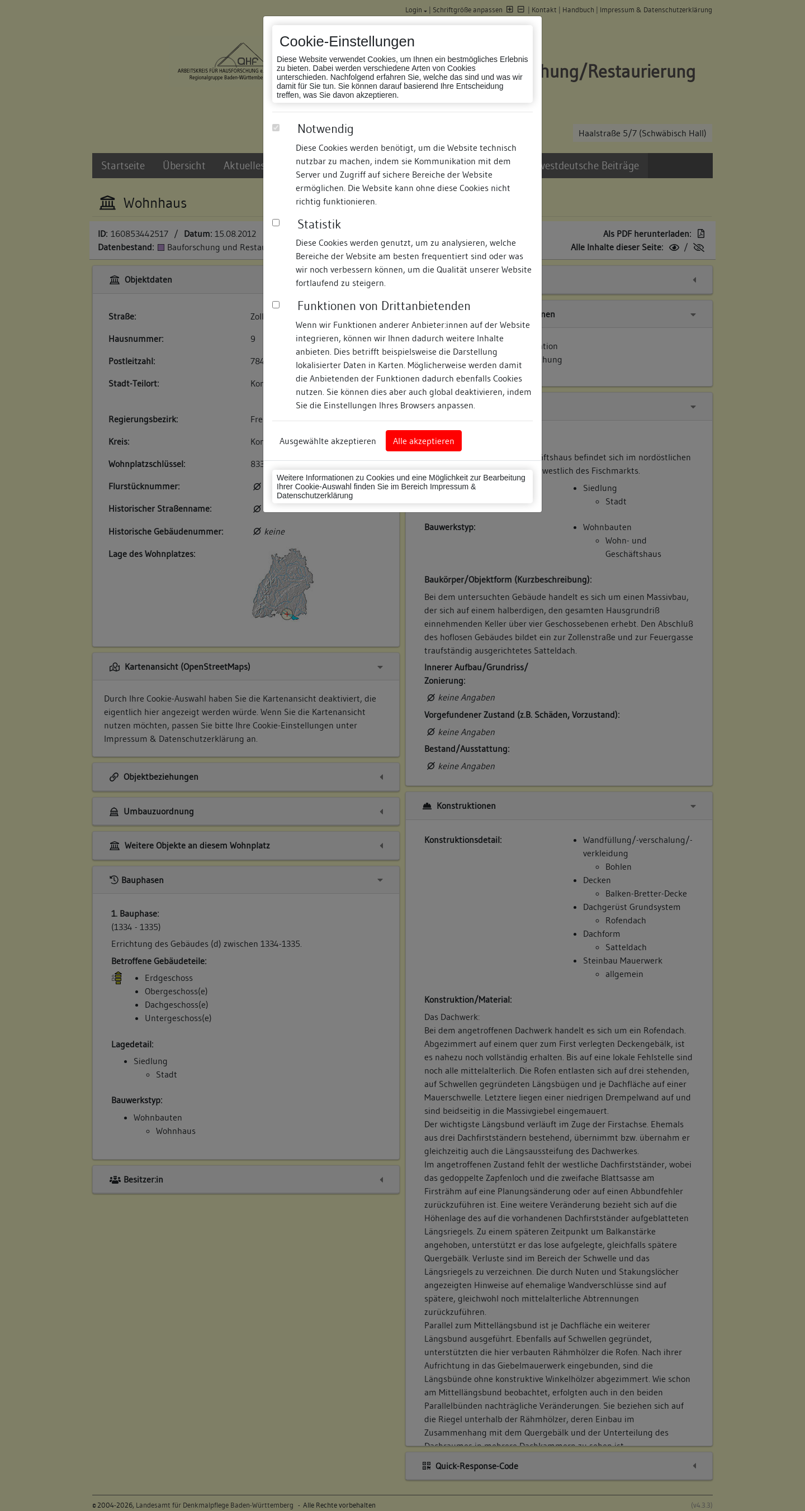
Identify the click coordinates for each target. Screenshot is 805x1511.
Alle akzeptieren (423, 440)
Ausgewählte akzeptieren (328, 440)
